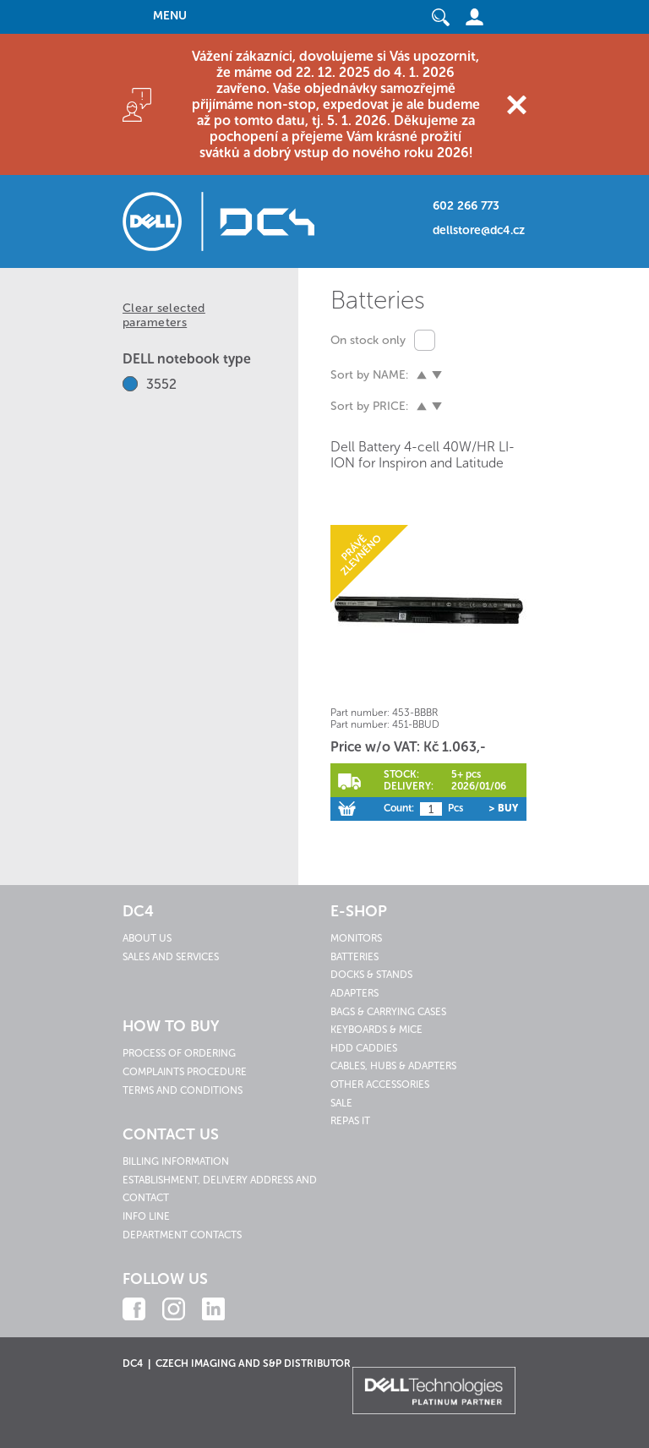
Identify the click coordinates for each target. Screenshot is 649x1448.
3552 (161, 384)
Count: (399, 808)
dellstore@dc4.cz (479, 230)
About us (147, 938)
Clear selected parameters (164, 315)
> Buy (503, 808)
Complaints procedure (185, 1072)
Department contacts (182, 1235)
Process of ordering (179, 1053)
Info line (146, 1216)
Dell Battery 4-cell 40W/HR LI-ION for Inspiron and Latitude (422, 455)
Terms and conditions (183, 1090)
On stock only (368, 340)
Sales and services (171, 957)
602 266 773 (466, 206)
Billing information (176, 1161)
